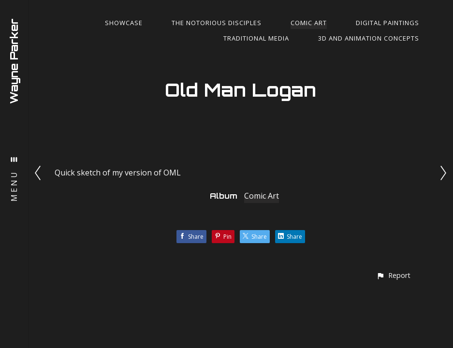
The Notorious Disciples (217, 22)
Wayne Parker (13, 61)
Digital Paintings (387, 22)
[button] (393, 275)
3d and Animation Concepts (368, 38)
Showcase (124, 22)
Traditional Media (256, 38)
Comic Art (309, 22)
